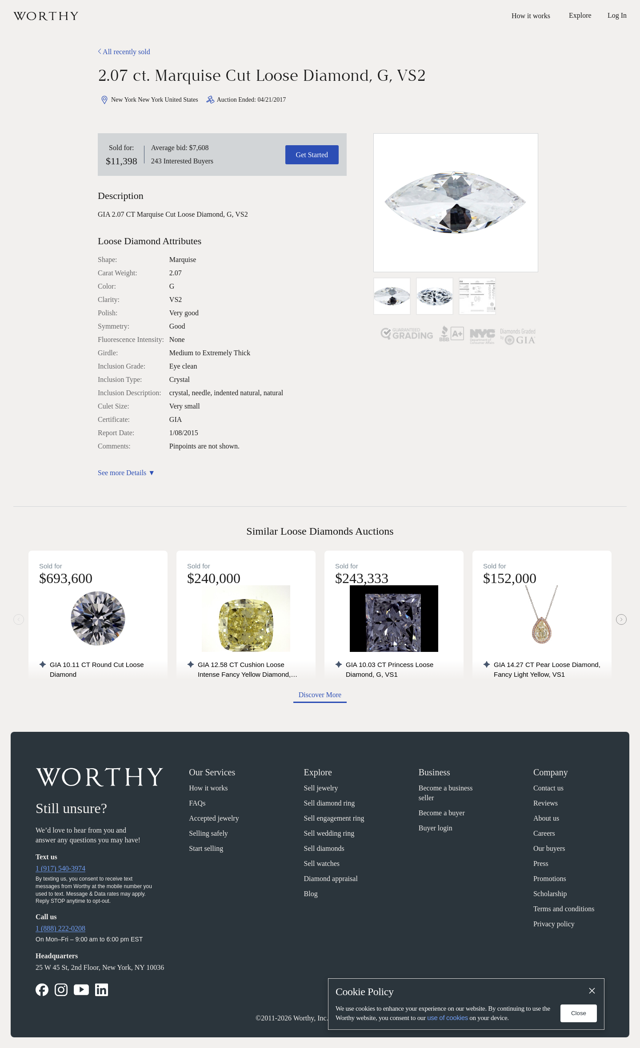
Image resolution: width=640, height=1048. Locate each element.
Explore (318, 772)
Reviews (545, 803)
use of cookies (447, 1017)
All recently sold (124, 52)
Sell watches (322, 863)
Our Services (212, 772)
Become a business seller (446, 793)
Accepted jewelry (214, 818)
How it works (531, 16)
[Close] (591, 991)
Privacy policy (554, 924)
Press (540, 863)
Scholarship (550, 893)
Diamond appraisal (331, 878)
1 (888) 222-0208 (60, 928)
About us (546, 818)
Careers (544, 833)
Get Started (312, 155)
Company (550, 772)
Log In (617, 15)
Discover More (320, 695)
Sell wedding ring (329, 833)
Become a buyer (442, 813)
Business (434, 772)
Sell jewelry (321, 788)
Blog (311, 893)
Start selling (206, 848)
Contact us (548, 788)
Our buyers (549, 848)
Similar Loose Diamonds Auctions (319, 531)
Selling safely (208, 833)
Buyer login (435, 828)
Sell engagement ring (334, 818)
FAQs (197, 803)
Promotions (549, 878)
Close (578, 1013)
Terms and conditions (564, 909)
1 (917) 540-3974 (60, 868)
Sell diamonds (324, 848)
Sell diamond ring (329, 803)
